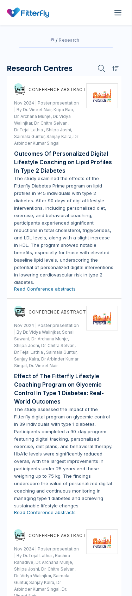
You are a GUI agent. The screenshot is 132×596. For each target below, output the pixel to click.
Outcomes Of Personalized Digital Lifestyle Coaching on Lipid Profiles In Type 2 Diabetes (63, 162)
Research (69, 40)
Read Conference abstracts (45, 288)
